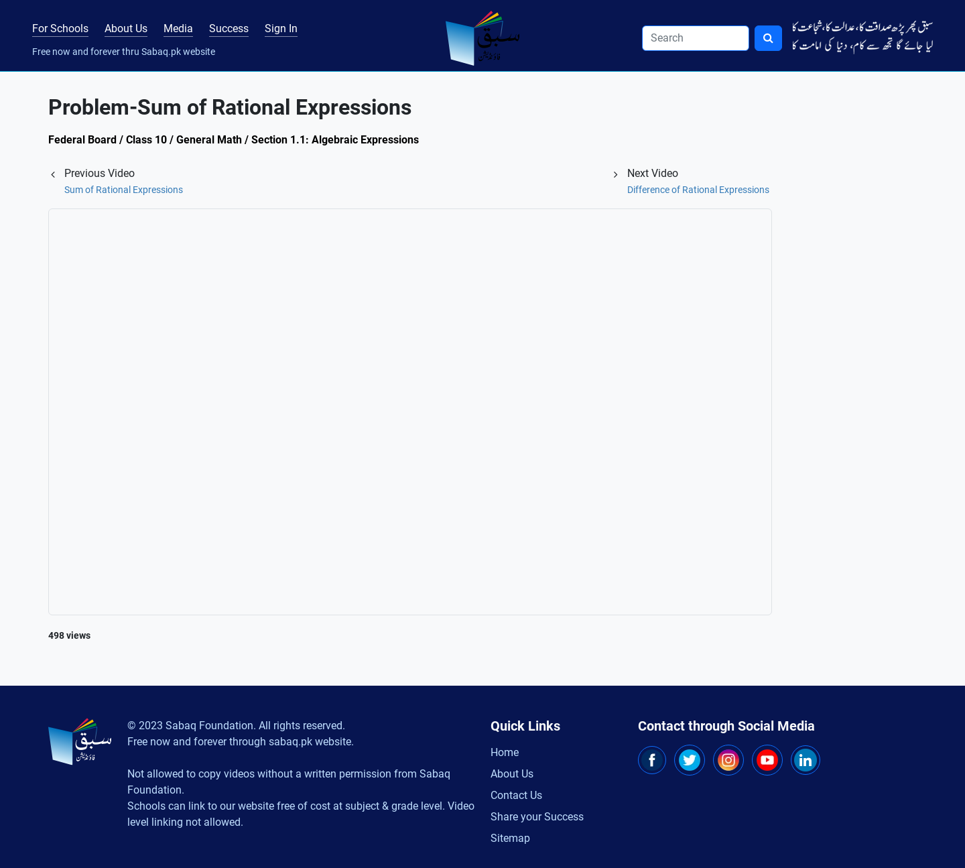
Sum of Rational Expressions (123, 189)
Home (505, 752)
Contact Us (516, 795)
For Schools (60, 28)
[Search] (695, 38)
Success (229, 28)
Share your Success (537, 816)
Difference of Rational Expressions (698, 189)
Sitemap (510, 838)
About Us (126, 28)
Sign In (281, 28)
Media (178, 28)
